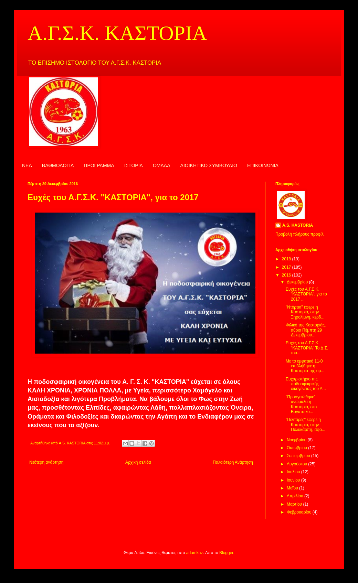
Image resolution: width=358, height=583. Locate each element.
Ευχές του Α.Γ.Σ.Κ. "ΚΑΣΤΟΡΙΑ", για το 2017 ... (306, 294)
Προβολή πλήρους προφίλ (299, 234)
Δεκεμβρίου (298, 282)
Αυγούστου (297, 464)
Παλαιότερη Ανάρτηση (233, 462)
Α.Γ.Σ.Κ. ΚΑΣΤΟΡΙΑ (117, 33)
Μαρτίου (295, 504)
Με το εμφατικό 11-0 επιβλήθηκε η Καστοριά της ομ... (305, 366)
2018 (287, 259)
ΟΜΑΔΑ (161, 165)
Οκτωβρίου (297, 447)
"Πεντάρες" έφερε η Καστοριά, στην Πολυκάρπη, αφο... (305, 424)
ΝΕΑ (27, 165)
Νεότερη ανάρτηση (46, 462)
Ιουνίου (294, 480)
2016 (287, 275)
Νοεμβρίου (297, 440)
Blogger (226, 552)
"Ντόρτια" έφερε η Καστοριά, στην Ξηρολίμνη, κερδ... (305, 312)
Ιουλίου (294, 471)
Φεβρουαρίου (300, 512)
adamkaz (194, 552)
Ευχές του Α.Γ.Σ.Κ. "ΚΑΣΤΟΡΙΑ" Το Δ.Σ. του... (307, 348)
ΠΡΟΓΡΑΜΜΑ (99, 165)
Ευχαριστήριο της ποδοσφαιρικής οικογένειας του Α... (306, 384)
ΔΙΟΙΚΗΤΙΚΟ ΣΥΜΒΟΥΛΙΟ (208, 165)
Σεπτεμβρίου (299, 455)
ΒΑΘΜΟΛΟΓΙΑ (58, 165)
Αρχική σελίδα (138, 462)
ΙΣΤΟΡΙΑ (133, 165)
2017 (287, 267)
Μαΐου (293, 488)
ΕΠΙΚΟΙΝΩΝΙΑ (262, 165)
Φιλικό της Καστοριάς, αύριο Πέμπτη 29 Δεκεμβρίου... (306, 330)
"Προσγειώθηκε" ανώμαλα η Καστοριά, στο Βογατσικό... (301, 404)
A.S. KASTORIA (297, 225)
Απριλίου (295, 496)
